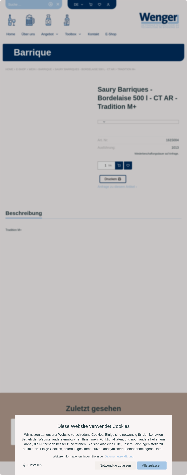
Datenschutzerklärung (119, 456)
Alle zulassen (151, 465)
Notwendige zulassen (115, 465)
